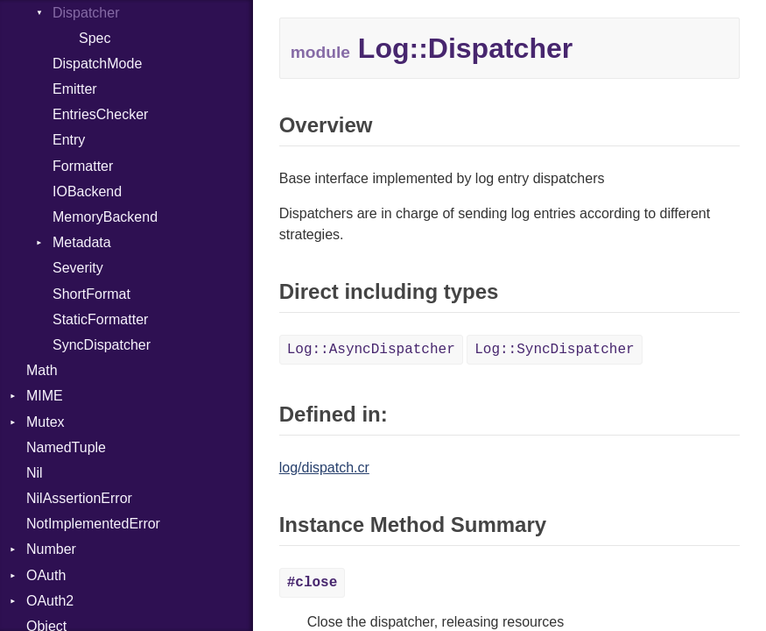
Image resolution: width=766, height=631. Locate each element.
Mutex (45, 422)
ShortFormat (91, 294)
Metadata (82, 242)
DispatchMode (97, 63)
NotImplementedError (93, 523)
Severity (78, 267)
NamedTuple (66, 447)
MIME (44, 395)
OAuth (46, 575)
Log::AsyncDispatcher (371, 350)
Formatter (83, 166)
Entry (69, 139)
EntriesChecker (100, 114)
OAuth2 (50, 600)
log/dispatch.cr (324, 467)
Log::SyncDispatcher (554, 350)
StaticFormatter (100, 319)
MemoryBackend (105, 216)
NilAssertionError (79, 498)
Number (51, 549)
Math (42, 370)
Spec (94, 38)
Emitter (75, 89)
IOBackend (87, 191)
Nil (34, 472)
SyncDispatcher (102, 344)
